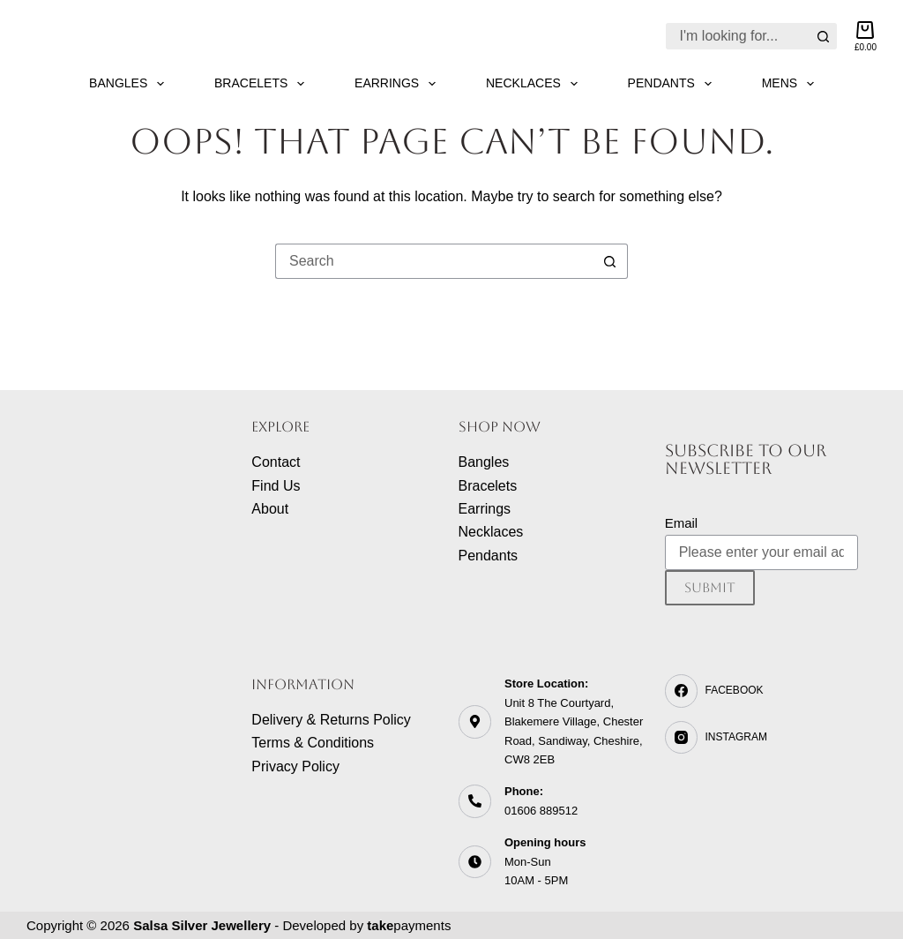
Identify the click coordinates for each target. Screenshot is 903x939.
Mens (791, 83)
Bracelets (262, 83)
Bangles (130, 83)
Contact (275, 462)
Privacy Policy (295, 766)
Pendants (673, 83)
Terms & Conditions (312, 742)
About (269, 508)
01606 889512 (541, 810)
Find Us (275, 485)
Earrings (398, 83)
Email (681, 522)
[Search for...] (738, 36)
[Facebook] (761, 691)
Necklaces (535, 83)
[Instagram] (761, 738)
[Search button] (823, 36)
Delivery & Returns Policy (331, 719)
